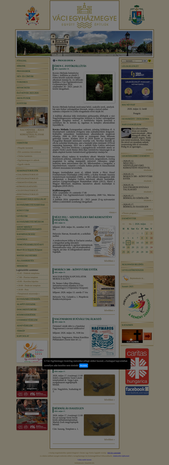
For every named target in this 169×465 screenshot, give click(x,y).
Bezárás (83, 366)
